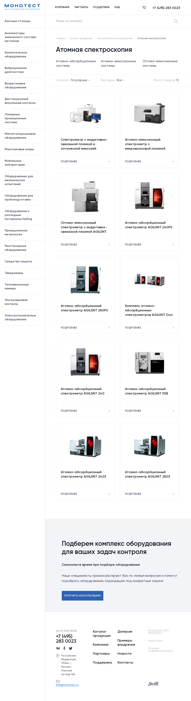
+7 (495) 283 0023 (160, 8)
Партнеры (101, 653)
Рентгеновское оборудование (23, 248)
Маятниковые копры (19, 149)
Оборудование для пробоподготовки (23, 197)
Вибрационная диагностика (15, 70)
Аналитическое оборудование (23, 54)
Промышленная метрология (23, 232)
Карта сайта (155, 641)
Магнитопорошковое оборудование (23, 135)
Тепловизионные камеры (17, 286)
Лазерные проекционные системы (15, 118)
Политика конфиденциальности (160, 649)
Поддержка (102, 662)
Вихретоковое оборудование (15, 85)
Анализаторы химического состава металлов (23, 37)
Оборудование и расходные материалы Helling (23, 215)
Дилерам (125, 631)
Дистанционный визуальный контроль (23, 101)
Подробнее (69, 161)
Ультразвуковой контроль (23, 302)
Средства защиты (23, 261)
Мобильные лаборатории (15, 163)
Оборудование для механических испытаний (23, 180)
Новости (124, 653)
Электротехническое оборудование (23, 317)
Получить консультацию (82, 595)
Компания (100, 644)
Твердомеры (14, 273)
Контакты (125, 662)
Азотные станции (23, 21)
